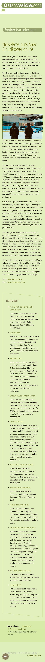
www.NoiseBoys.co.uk (16, 282)
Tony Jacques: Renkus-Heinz (19, 504)
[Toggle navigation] (3, 10)
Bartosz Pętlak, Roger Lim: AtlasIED (21, 464)
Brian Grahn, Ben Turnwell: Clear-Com (22, 395)
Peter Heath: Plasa (16, 358)
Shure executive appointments (20, 487)
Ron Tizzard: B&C (15, 332)
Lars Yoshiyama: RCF (17, 421)
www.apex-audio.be (15, 279)
